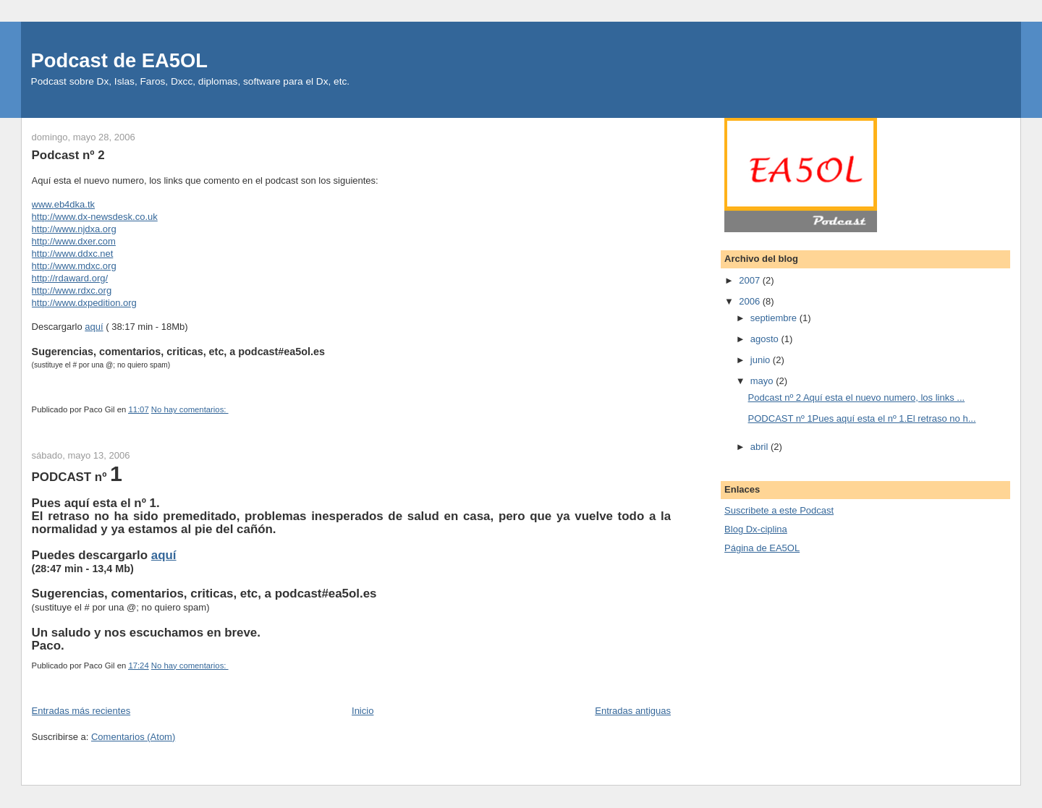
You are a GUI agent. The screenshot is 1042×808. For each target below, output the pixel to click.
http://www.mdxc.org (74, 265)
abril (760, 446)
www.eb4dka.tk (63, 204)
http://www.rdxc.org (72, 290)
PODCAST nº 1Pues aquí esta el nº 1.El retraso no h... (862, 418)
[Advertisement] (832, 659)
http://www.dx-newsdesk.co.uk (95, 216)
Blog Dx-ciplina (755, 529)
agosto (766, 338)
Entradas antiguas (633, 710)
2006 (751, 301)
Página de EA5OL (762, 548)
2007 (751, 280)
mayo (763, 380)
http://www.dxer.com (74, 241)
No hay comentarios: (190, 409)
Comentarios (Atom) (133, 736)
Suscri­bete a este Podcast (779, 510)
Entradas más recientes (81, 710)
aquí (94, 326)
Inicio (362, 710)
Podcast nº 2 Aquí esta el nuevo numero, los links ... (856, 397)
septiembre (775, 317)
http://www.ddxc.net (73, 253)
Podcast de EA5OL (119, 60)
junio (761, 359)
